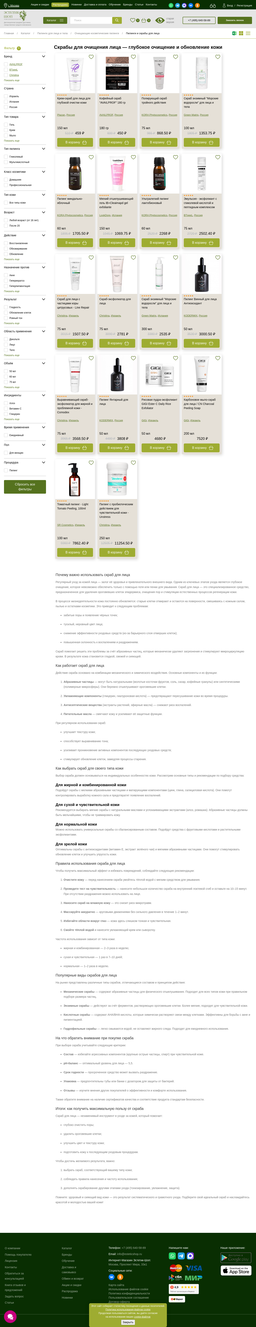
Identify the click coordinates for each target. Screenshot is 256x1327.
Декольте (14, 339)
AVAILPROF (16, 64)
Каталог (25, 33)
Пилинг (13, 470)
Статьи (9, 1302)
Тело (12, 350)
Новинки (67, 1297)
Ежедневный (16, 435)
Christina (14, 75)
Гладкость (15, 307)
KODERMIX (190, 315)
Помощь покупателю (18, 1254)
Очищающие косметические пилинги (97, 33)
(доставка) (27, 22)
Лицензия (11, 1260)
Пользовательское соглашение (129, 1297)
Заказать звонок (235, 20)
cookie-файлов (142, 1316)
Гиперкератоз (16, 280)
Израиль (14, 96)
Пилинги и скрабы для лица (143, 33)
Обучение (68, 1260)
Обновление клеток (20, 312)
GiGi (144, 420)
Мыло (12, 135)
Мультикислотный (19, 162)
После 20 (14, 225)
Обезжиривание (18, 248)
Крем (12, 130)
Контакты (11, 1267)
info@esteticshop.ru (129, 1254)
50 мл (12, 371)
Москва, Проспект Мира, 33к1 (128, 1264)
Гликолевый (16, 156)
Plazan (61, 114)
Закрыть (128, 1322)
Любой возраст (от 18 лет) (24, 220)
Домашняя (15, 179)
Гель (11, 124)
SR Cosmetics (65, 524)
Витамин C (15, 408)
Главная (9, 33)
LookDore (105, 215)
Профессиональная (20, 185)
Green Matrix (191, 114)
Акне (12, 275)
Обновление (16, 254)
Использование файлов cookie (128, 1289)
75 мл (12, 382)
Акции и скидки (71, 1285)
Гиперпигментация (19, 286)
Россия (13, 107)
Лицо (12, 344)
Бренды (67, 1254)
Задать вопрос (14, 1296)
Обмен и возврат (73, 1278)
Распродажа (70, 1291)
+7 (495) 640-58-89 (199, 20)
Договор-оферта (119, 1301)
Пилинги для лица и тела (52, 33)
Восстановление (18, 243)
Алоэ (12, 403)
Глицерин (14, 414)
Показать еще (11, 80)
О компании (12, 1248)
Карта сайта (116, 1285)
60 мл (12, 376)
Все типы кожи (17, 202)
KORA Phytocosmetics (154, 114)
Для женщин (16, 452)
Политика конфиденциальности (129, 1293)
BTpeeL (13, 69)
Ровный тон (15, 318)
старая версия (170, 20)
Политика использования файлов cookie (128, 1309)
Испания (14, 101)
